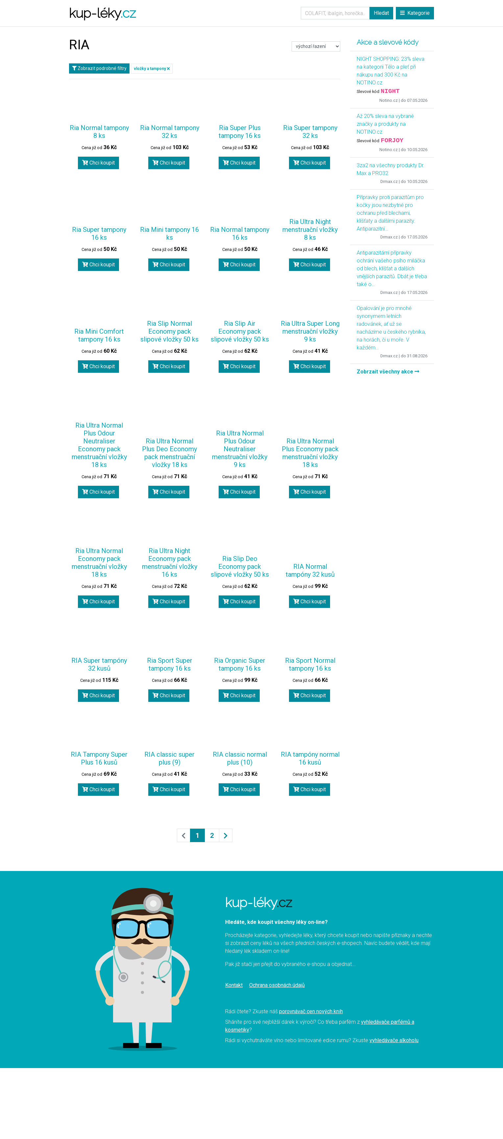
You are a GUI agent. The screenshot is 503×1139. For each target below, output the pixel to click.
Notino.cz (388, 100)
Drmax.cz (389, 181)
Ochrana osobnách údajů (277, 985)
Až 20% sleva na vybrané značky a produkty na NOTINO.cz (385, 124)
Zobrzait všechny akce (388, 371)
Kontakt (234, 985)
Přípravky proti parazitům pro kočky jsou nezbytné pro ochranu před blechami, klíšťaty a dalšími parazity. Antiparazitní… (390, 213)
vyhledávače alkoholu (394, 1040)
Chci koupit (98, 163)
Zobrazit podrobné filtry (99, 68)
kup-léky (102, 13)
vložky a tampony (152, 68)
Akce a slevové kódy (388, 42)
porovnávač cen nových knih (311, 1011)
